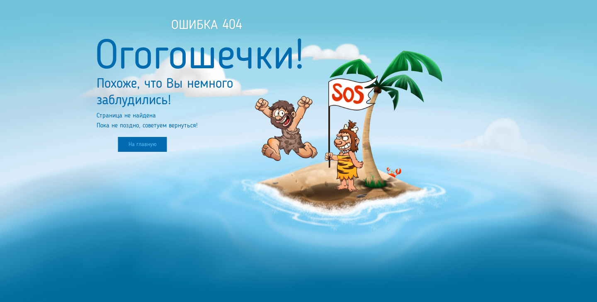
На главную (143, 144)
